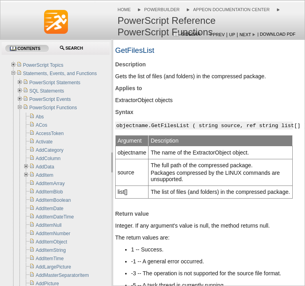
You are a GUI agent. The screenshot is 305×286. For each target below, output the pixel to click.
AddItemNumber (53, 233)
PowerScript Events (50, 99)
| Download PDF (276, 34)
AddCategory (50, 150)
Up (232, 34)
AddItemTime (50, 258)
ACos (41, 125)
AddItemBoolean (53, 200)
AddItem (45, 175)
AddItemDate (50, 208)
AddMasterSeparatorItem (62, 275)
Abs (40, 117)
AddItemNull (49, 225)
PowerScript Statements (55, 82)
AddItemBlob (49, 192)
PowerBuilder (162, 9)
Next (245, 34)
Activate (44, 142)
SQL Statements (46, 91)
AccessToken (50, 133)
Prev (219, 34)
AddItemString (51, 250)
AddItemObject (51, 242)
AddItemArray (50, 183)
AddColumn (48, 158)
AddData (45, 167)
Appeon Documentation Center (231, 9)
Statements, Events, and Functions (60, 73)
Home (124, 9)
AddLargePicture (53, 267)
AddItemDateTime (55, 217)
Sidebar (191, 34)
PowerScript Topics (43, 65)
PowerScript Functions (53, 107)
